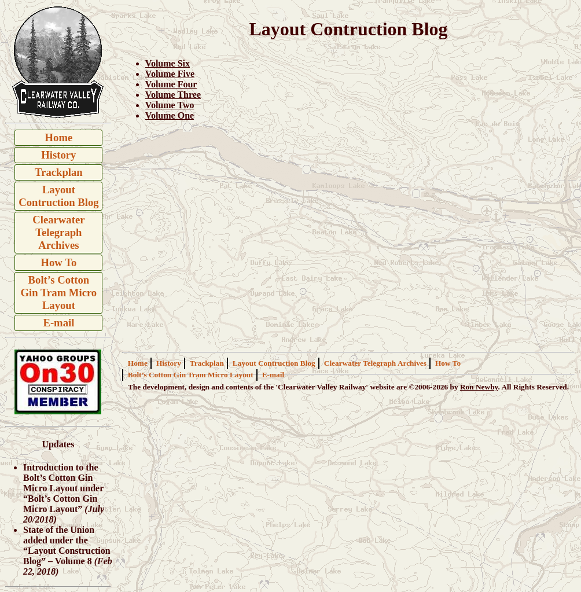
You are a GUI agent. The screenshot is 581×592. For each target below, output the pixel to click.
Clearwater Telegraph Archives (58, 232)
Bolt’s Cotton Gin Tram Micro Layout (59, 292)
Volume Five (169, 74)
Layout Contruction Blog (58, 195)
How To (59, 262)
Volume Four (171, 84)
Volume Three (173, 95)
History (58, 155)
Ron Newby (479, 387)
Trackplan (59, 172)
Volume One (169, 115)
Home (59, 137)
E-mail (58, 323)
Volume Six (167, 63)
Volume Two (169, 105)
